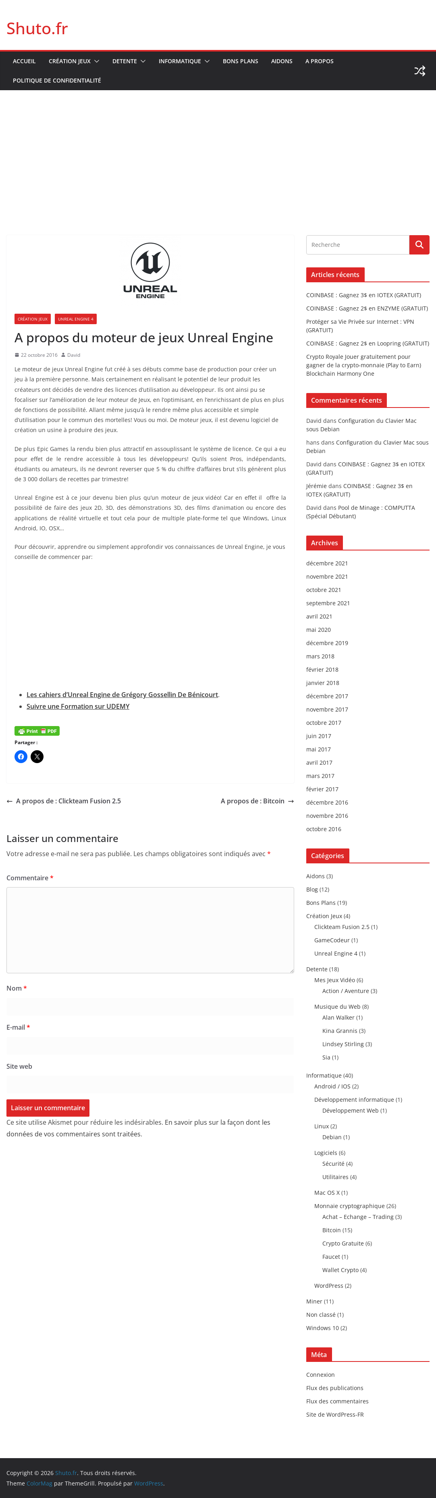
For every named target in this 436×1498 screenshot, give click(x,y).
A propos (319, 61)
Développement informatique (354, 1099)
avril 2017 (319, 762)
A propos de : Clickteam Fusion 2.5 (63, 801)
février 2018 (322, 669)
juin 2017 (318, 736)
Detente (124, 61)
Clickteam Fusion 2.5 (342, 927)
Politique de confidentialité (57, 80)
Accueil (24, 61)
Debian (332, 1137)
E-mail (18, 1027)
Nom (16, 988)
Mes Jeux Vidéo (334, 980)
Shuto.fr (37, 28)
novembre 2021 (327, 576)
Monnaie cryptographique (349, 1206)
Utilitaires (335, 1177)
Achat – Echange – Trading (358, 1217)
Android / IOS (332, 1086)
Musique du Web (337, 1006)
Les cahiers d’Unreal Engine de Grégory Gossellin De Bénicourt (122, 694)
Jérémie (316, 486)
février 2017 (322, 789)
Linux (321, 1126)
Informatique (180, 61)
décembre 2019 (327, 643)
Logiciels (325, 1153)
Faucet (331, 1256)
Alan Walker (338, 1017)
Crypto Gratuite (343, 1243)
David (73, 355)
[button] (95, 61)
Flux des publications (334, 1388)
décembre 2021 (327, 563)
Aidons (282, 61)
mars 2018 (320, 656)
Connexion (320, 1374)
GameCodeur (332, 940)
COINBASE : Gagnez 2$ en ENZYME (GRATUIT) (367, 308)
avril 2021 (319, 616)
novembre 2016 (327, 815)
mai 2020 (318, 629)
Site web (19, 1066)
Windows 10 (322, 1328)
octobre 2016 (323, 829)
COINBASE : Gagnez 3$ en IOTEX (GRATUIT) (363, 295)
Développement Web (350, 1110)
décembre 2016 (327, 802)
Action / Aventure (345, 991)
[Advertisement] (218, 150)
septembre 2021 (328, 603)
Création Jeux (70, 61)
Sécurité (333, 1163)
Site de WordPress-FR (335, 1414)
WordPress (328, 1285)
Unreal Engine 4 (75, 319)
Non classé (321, 1314)
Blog (312, 889)
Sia (326, 1057)
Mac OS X (327, 1192)
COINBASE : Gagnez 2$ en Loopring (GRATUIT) (367, 343)
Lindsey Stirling (343, 1044)
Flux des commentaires (337, 1401)
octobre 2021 (323, 590)
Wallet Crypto (340, 1270)
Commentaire (30, 877)
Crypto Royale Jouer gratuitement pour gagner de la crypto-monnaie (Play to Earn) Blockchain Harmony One (363, 365)
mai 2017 (318, 749)
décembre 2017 (327, 696)
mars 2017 (320, 776)
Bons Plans (240, 61)
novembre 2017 (327, 709)
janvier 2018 (322, 683)
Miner (314, 1301)
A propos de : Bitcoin (257, 801)
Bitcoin (331, 1230)
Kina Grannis (339, 1031)
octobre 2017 (323, 722)
